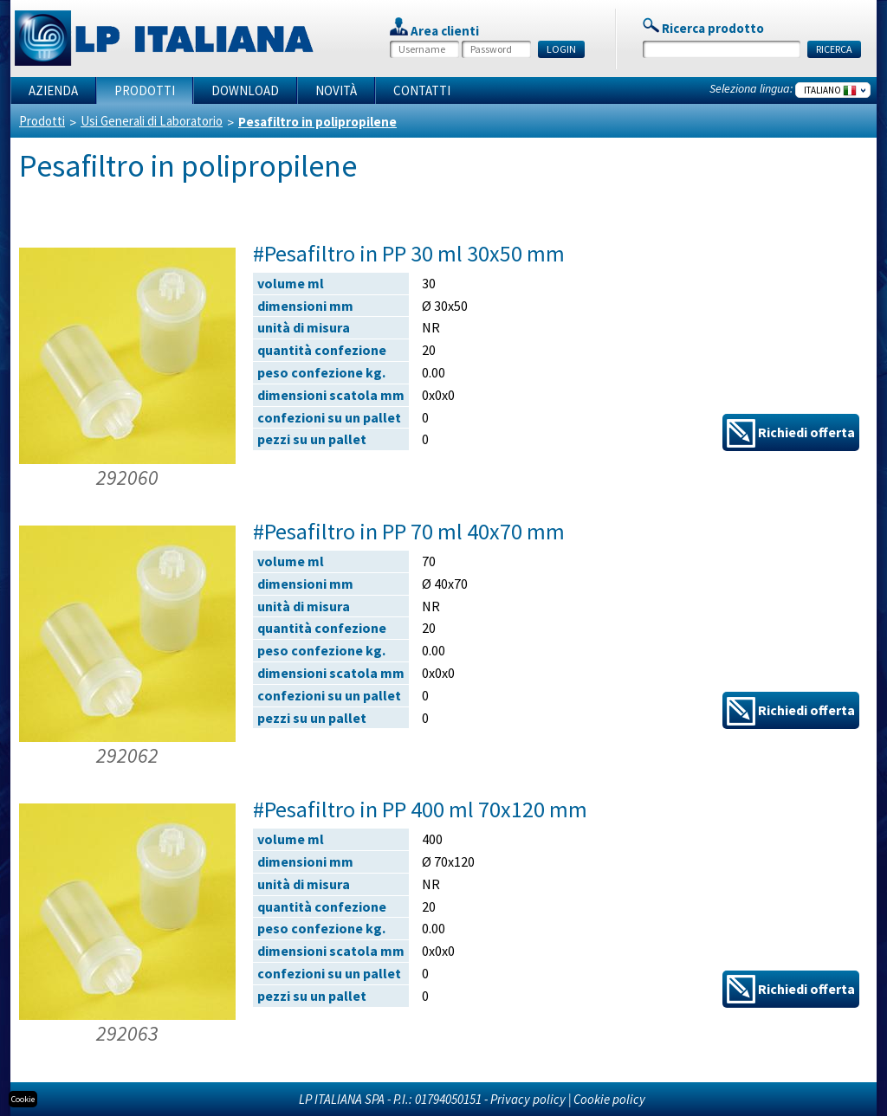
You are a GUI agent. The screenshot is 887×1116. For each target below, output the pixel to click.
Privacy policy (528, 1099)
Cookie (23, 1099)
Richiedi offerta (791, 433)
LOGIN (561, 48)
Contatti (421, 90)
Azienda (53, 90)
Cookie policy (609, 1099)
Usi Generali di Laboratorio (152, 121)
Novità (336, 90)
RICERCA (834, 48)
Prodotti (144, 90)
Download (245, 90)
